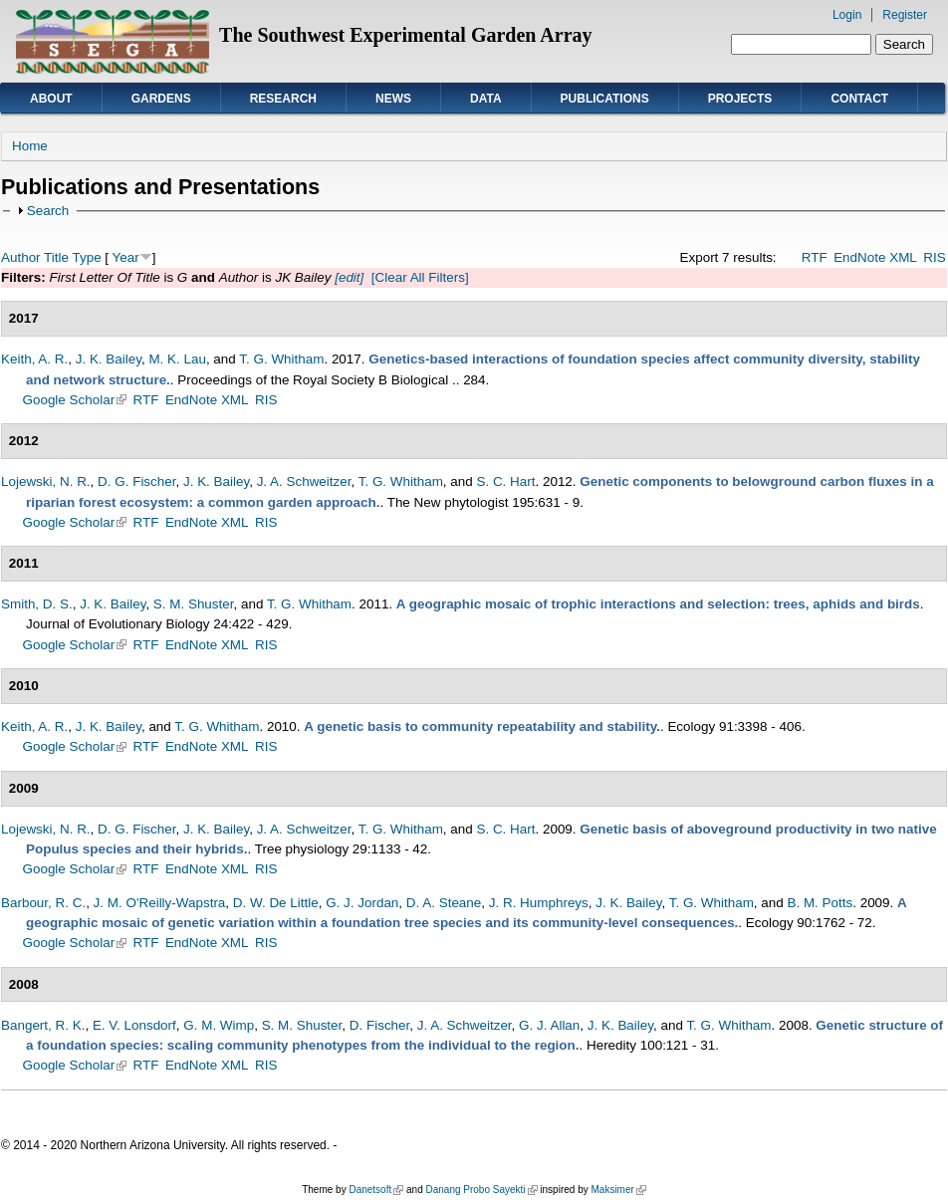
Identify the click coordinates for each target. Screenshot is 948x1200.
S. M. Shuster (193, 604)
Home (30, 145)
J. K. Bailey (108, 359)
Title (56, 257)
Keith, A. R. (34, 359)
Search (48, 210)
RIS (934, 257)
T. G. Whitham (281, 359)
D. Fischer (379, 1025)
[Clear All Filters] (420, 277)
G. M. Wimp (218, 1025)
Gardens (161, 99)
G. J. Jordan (362, 902)
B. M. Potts (819, 902)
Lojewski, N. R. (46, 481)
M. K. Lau (177, 359)
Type (86, 257)
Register (904, 15)
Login (846, 15)
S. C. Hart (505, 481)
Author (21, 257)
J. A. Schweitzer (304, 481)
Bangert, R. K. (43, 1025)
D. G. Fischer (136, 481)
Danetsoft (376, 1189)
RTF (815, 257)
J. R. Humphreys (539, 902)
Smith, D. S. (37, 604)
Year (126, 257)
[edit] (347, 277)
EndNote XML (875, 257)
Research (283, 99)
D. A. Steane (443, 902)
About (51, 99)
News (393, 99)
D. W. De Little (276, 902)
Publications (605, 99)
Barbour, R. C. (43, 902)
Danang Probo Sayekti (481, 1189)
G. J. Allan (549, 1025)
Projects (740, 99)
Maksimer (618, 1189)
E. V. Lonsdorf (134, 1025)
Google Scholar (75, 399)
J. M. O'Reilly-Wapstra (160, 902)
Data (486, 99)
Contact (859, 99)
